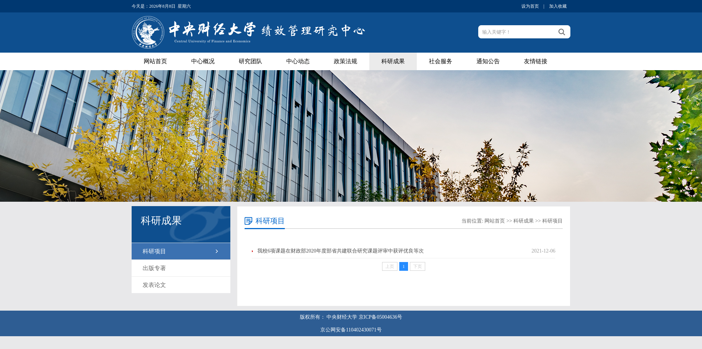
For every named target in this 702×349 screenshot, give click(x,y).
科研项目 (154, 251)
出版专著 (154, 268)
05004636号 (389, 317)
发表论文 (154, 285)
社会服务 (440, 61)
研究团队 (250, 61)
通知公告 (488, 61)
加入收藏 (558, 6)
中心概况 (203, 61)
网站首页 (155, 61)
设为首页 (530, 6)
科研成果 (393, 61)
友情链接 (535, 61)
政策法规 (345, 61)
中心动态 (298, 61)
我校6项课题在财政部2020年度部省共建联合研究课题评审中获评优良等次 (340, 251)
